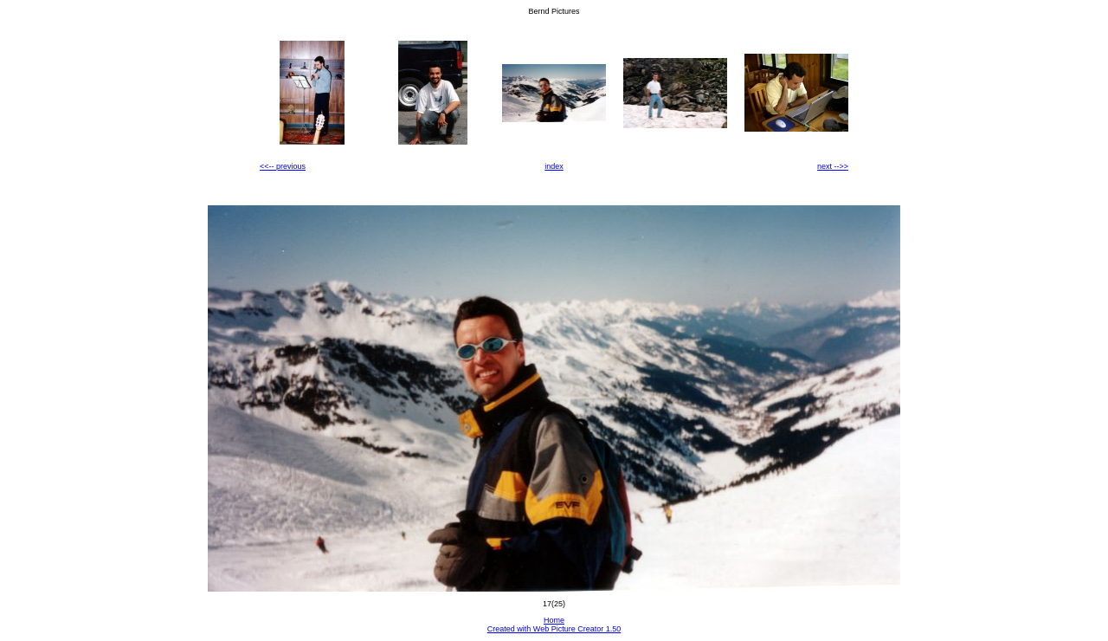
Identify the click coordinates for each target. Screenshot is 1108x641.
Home (554, 620)
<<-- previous (283, 166)
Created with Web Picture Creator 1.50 (554, 629)
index (554, 166)
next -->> (832, 166)
